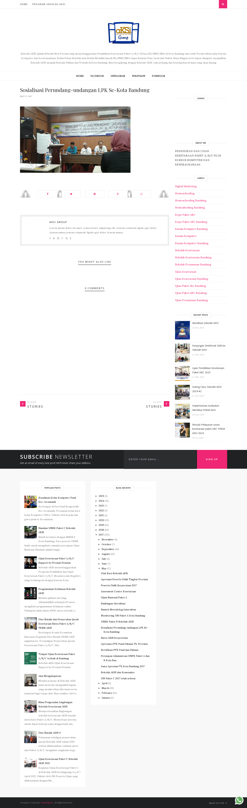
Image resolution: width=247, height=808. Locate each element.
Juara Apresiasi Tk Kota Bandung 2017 (123, 666)
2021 (101, 515)
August (106, 554)
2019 (101, 525)
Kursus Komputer (186, 236)
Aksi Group (58, 222)
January (106, 697)
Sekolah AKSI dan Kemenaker (118, 672)
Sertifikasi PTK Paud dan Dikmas (119, 649)
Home (24, 4)
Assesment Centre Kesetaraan (118, 591)
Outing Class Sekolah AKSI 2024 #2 (207, 389)
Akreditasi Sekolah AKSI (205, 323)
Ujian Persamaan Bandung (191, 300)
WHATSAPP (138, 76)
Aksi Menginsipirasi (49, 676)
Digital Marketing (186, 186)
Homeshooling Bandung (190, 207)
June (104, 563)
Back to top (218, 803)
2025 (101, 496)
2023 (101, 505)
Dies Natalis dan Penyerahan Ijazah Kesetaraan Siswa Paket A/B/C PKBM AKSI (58, 623)
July (104, 558)
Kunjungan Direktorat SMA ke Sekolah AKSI (208, 348)
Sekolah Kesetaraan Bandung (193, 257)
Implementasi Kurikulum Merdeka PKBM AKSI (205, 408)
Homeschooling (185, 193)
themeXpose (47, 802)
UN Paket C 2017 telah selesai (118, 678)
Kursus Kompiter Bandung (191, 229)
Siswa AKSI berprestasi (114, 637)
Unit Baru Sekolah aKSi (114, 573)
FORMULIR (158, 76)
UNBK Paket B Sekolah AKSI (117, 621)
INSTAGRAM (118, 76)
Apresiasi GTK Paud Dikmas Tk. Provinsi (124, 643)
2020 (101, 520)
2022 (101, 510)
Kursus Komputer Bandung (191, 243)
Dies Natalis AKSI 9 (49, 732)
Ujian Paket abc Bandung (190, 286)
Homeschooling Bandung (190, 200)
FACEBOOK (97, 76)
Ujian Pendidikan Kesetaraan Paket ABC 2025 (208, 370)
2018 (101, 529)
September (108, 549)
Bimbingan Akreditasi (113, 603)
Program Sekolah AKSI (48, 4)
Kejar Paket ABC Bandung (191, 221)
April (104, 683)
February (107, 692)
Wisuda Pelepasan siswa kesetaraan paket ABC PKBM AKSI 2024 (208, 429)
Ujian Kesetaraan (185, 271)
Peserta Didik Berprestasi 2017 (119, 585)
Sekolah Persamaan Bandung (193, 264)
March (105, 688)
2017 (101, 534)
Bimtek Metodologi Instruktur (118, 609)
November (108, 539)
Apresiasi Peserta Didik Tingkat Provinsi (124, 579)
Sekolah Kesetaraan (187, 250)
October (106, 544)
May (104, 568)
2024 (101, 500)
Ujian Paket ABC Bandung (191, 293)
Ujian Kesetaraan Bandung (191, 278)
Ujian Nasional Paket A (114, 597)
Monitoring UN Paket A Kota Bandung (123, 615)
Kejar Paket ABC (185, 214)
